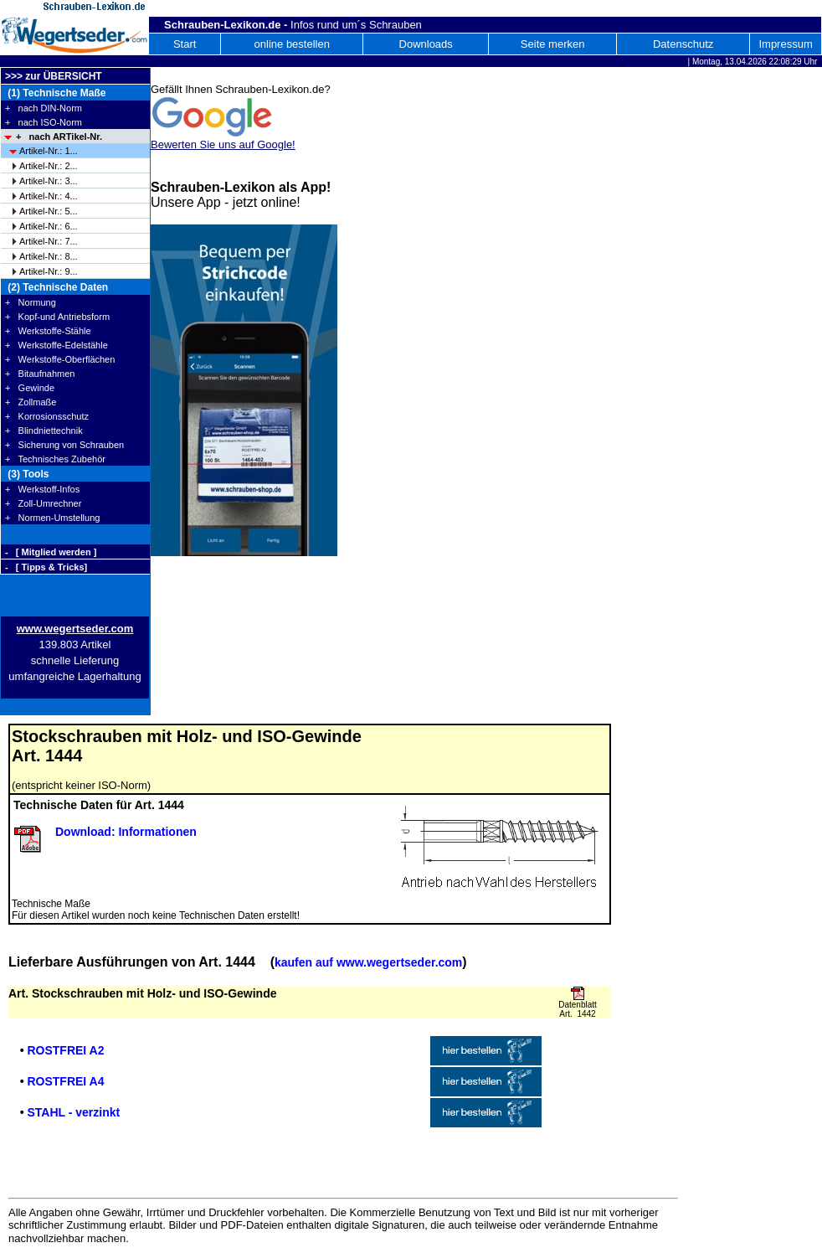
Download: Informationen (126, 831)
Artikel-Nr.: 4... (48, 196)
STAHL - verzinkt (73, 1112)
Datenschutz (683, 44)
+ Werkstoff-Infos (42, 489)
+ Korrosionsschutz (47, 416)
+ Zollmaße (30, 402)
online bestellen (292, 44)
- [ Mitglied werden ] (50, 552)
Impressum (785, 44)
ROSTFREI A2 (65, 1050)
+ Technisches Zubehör (55, 459)
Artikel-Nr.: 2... (48, 166)
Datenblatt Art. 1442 (577, 1009)
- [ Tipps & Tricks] (46, 567)
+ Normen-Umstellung (52, 518)
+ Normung (30, 302)
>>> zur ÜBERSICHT (53, 76)
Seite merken (553, 44)
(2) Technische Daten (56, 287)
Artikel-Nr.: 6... (48, 226)
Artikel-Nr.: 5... (48, 211)
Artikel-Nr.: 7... (48, 241)
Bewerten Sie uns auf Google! (223, 144)
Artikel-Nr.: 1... (48, 151)
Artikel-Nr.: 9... (48, 271)
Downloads (426, 44)
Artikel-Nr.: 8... (48, 256)
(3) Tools (27, 474)
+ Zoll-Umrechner (43, 503)
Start (184, 44)
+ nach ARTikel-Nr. (59, 136)
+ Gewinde (29, 388)
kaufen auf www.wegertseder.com (368, 962)
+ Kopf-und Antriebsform (57, 317)
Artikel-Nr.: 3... (48, 181)
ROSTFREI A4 (65, 1081)
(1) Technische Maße (55, 93)
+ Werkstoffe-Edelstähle (56, 345)
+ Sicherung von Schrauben (64, 445)
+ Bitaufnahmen (39, 374)
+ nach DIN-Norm (43, 108)
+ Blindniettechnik (44, 430)
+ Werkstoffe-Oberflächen (60, 359)
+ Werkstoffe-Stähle (48, 331)
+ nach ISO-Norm (43, 122)
